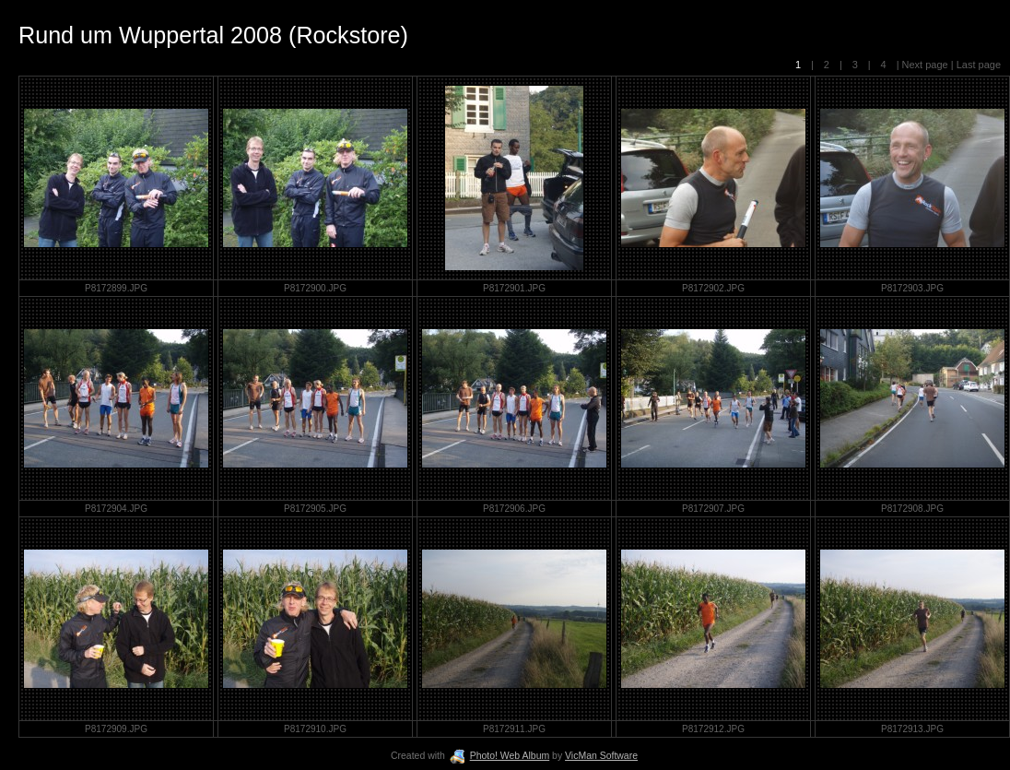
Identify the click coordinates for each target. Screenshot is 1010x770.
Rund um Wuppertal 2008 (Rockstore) (213, 35)
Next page (925, 64)
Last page (977, 64)
